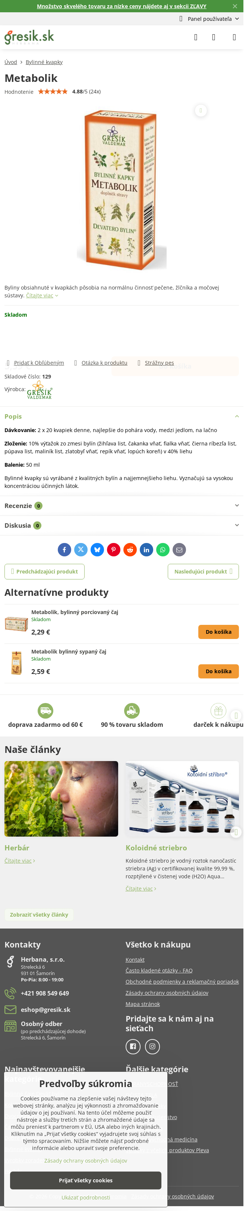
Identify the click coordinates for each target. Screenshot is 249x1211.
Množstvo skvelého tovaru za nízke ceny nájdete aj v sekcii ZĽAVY (122, 6)
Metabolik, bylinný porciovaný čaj (74, 612)
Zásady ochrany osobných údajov (172, 1196)
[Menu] (234, 37)
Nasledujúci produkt (203, 571)
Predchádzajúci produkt (44, 571)
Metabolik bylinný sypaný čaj (68, 651)
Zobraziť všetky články (39, 914)
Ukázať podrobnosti (86, 1197)
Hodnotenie (19, 91)
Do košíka (175, 338)
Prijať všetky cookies (86, 1180)
